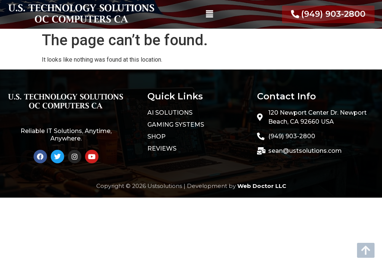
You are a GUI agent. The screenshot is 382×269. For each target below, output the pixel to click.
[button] (209, 14)
